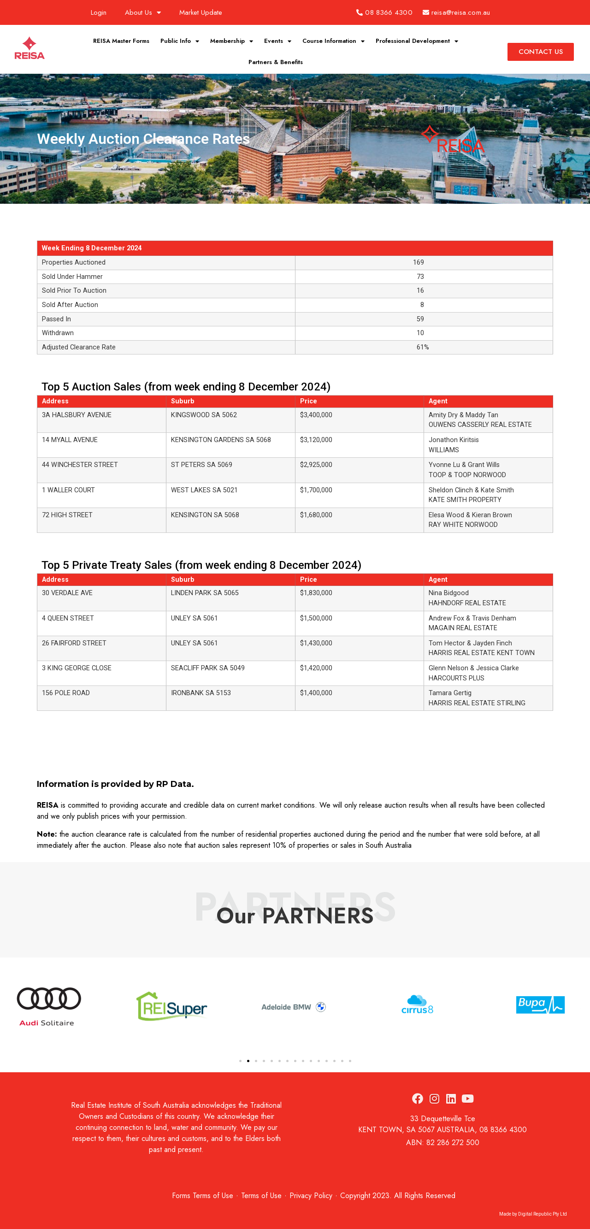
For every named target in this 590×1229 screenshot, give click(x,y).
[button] (240, 1061)
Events (277, 41)
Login (98, 12)
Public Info (179, 41)
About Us (143, 13)
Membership (231, 41)
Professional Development (417, 41)
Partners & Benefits (275, 62)
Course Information (333, 41)
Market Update (200, 12)
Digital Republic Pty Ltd (542, 1214)
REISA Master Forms (121, 40)
